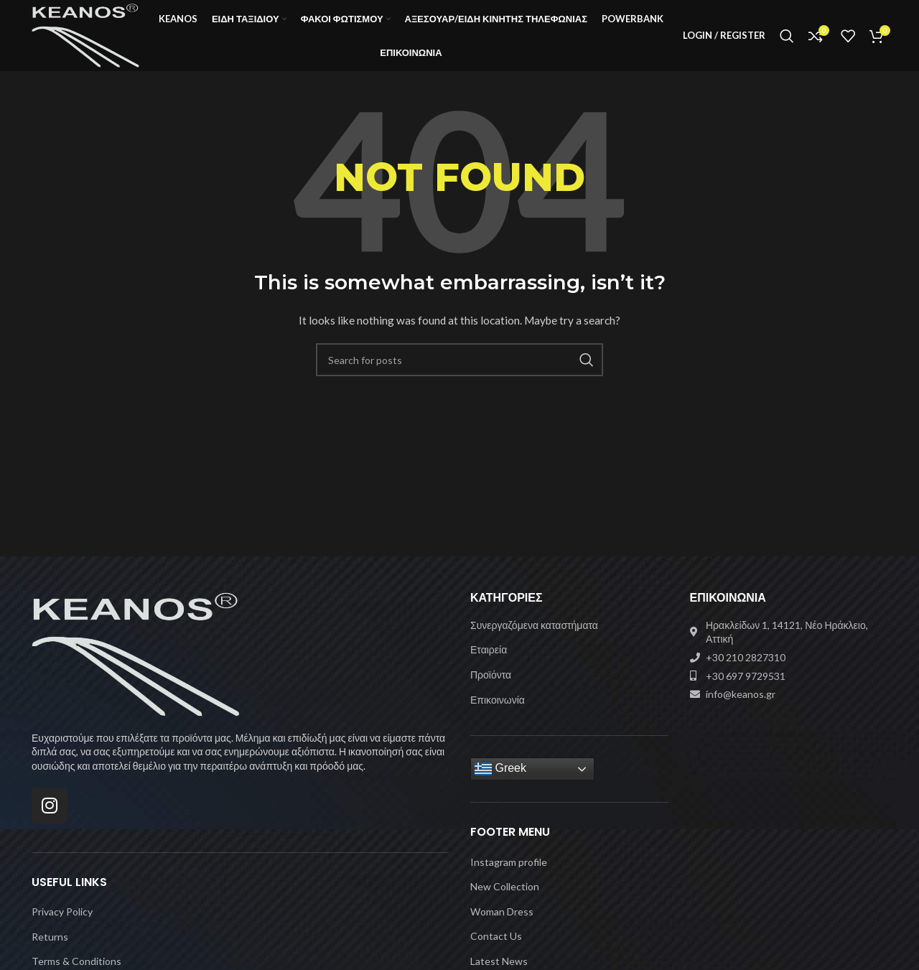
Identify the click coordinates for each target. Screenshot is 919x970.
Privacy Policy (62, 916)
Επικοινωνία (497, 703)
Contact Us (496, 940)
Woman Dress (501, 915)
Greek (500, 773)
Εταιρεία (488, 654)
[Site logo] (89, 36)
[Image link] (136, 657)
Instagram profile (508, 865)
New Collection (504, 891)
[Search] (787, 38)
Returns (50, 940)
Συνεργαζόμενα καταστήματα (534, 629)
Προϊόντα (490, 679)
